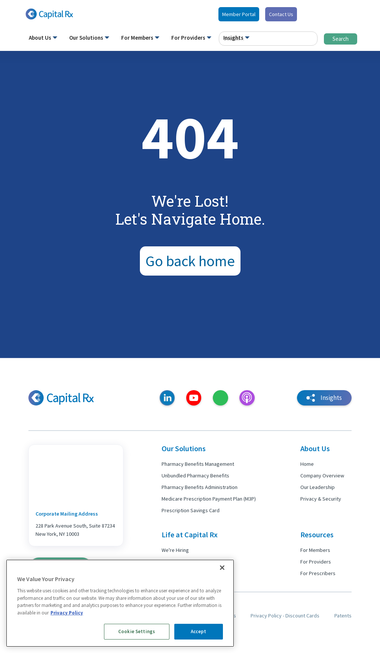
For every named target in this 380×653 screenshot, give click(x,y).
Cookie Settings (136, 631)
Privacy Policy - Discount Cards (285, 615)
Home (307, 464)
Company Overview (322, 475)
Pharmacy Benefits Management (198, 464)
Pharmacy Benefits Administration (200, 487)
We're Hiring (175, 550)
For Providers (315, 561)
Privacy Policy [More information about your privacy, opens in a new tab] (66, 613)
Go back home (190, 261)
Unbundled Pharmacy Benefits (195, 475)
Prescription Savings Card (191, 510)
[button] (43, 39)
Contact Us (281, 14)
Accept (198, 631)
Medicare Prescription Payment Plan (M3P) (209, 498)
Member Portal (238, 14)
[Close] (222, 567)
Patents (343, 615)
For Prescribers (317, 573)
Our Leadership (317, 487)
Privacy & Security (320, 498)
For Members (315, 550)
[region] (120, 603)
